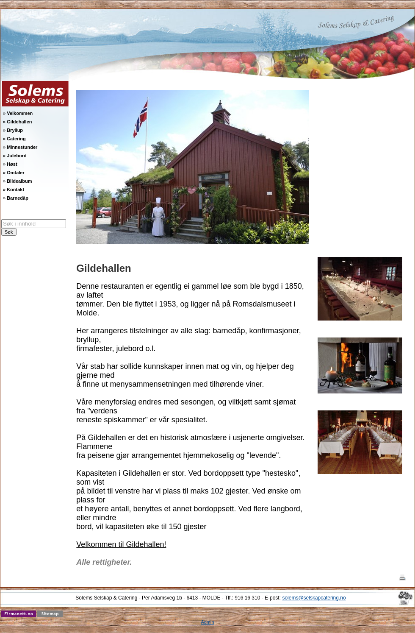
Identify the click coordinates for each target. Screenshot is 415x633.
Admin (207, 622)
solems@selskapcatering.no (314, 598)
